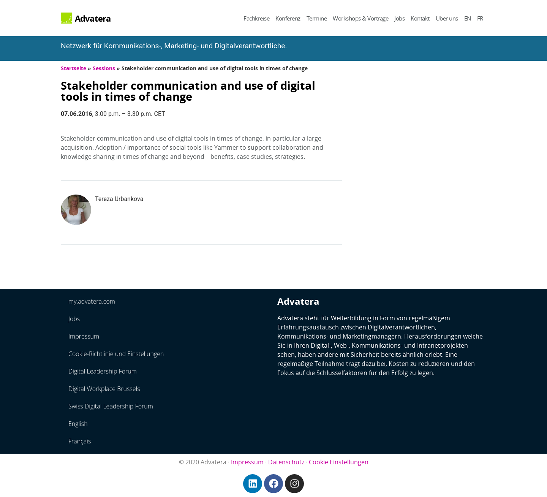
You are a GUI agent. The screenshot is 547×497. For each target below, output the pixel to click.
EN (467, 18)
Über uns (447, 18)
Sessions (104, 68)
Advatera (93, 18)
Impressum (83, 336)
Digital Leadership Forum (102, 371)
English (78, 423)
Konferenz (287, 18)
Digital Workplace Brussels (104, 389)
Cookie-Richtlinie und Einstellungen (116, 354)
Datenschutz (286, 462)
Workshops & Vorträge (360, 18)
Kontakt (420, 18)
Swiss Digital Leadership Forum (110, 406)
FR (480, 18)
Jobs (399, 18)
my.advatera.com (91, 301)
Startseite (73, 68)
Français (79, 441)
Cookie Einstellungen (338, 462)
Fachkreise (256, 18)
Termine (317, 18)
